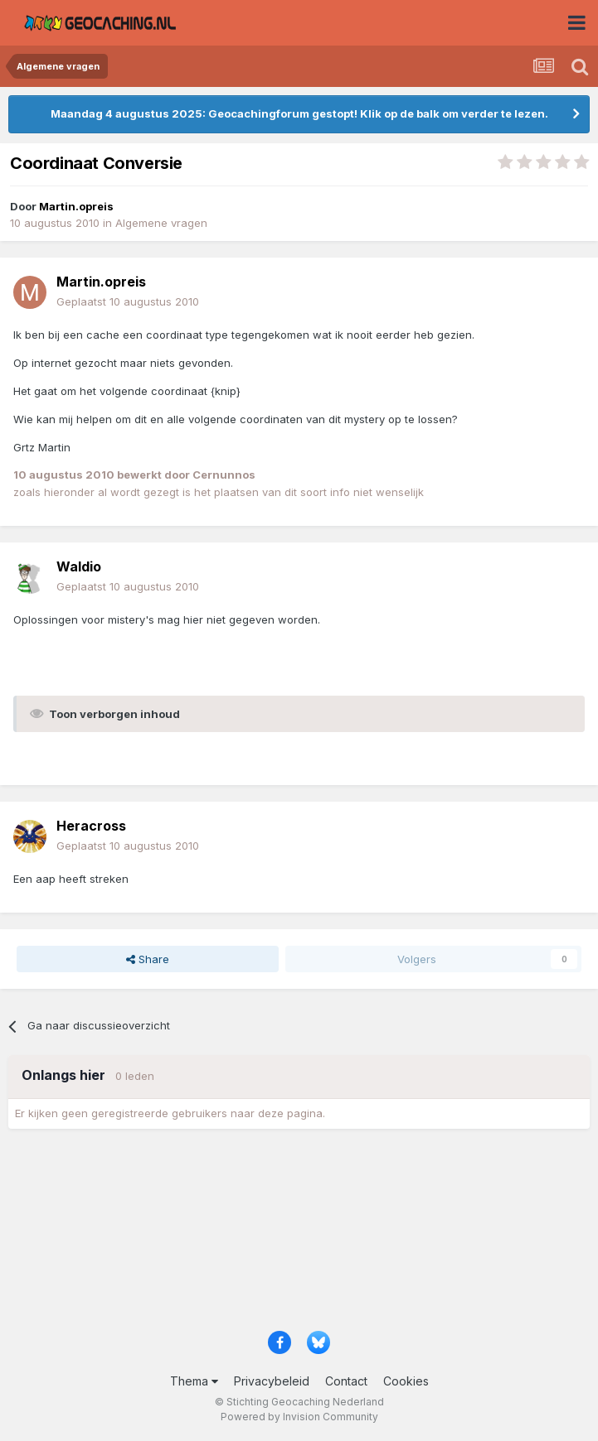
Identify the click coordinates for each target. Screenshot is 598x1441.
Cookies (406, 1381)
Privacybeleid (271, 1381)
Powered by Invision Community (299, 1416)
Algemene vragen (161, 222)
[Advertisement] (299, 1235)
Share (147, 959)
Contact (346, 1381)
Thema (194, 1381)
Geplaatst (127, 301)
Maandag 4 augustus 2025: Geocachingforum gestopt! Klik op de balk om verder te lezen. (299, 113)
